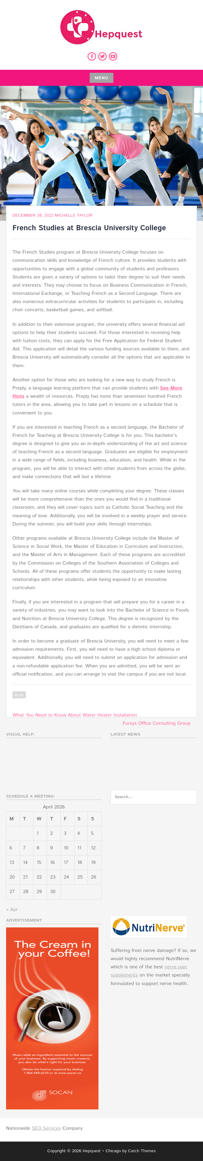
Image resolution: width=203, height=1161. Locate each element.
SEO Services (46, 1128)
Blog (19, 695)
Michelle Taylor (74, 215)
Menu (101, 78)
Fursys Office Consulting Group (157, 723)
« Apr (12, 909)
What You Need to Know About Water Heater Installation (74, 715)
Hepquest (92, 1151)
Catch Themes (142, 1151)
